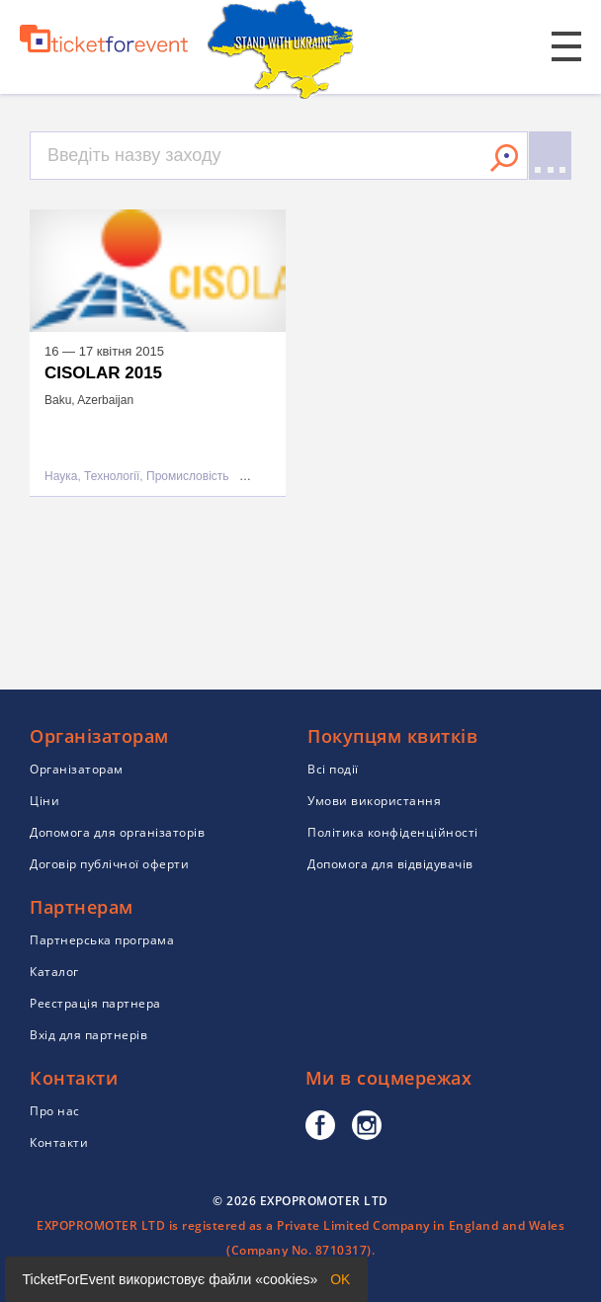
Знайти (504, 158)
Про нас (55, 1110)
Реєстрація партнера (95, 1003)
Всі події (333, 769)
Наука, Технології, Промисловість (136, 476)
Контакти (59, 1142)
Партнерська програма (102, 940)
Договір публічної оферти (109, 863)
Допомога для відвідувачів (390, 863)
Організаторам (77, 769)
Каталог (54, 971)
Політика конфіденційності (392, 832)
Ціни (44, 800)
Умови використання (374, 800)
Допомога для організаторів (117, 832)
